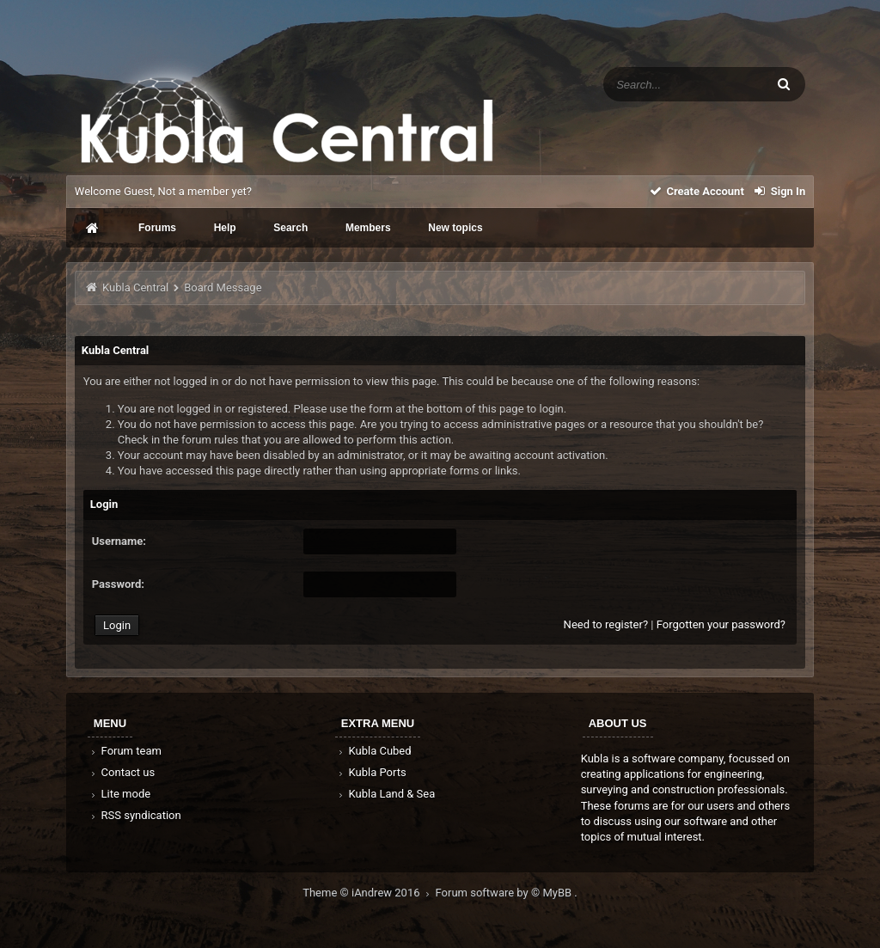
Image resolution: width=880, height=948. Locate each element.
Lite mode (119, 793)
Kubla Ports (371, 772)
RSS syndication (135, 815)
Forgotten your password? (721, 624)
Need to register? (606, 624)
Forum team (125, 750)
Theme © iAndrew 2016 (368, 892)
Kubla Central (135, 287)
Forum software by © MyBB (505, 892)
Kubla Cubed (374, 750)
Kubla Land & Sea (386, 793)
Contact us (122, 772)
